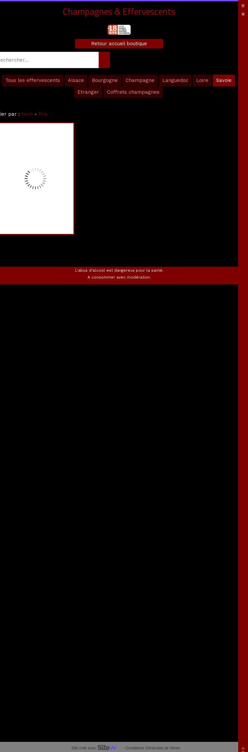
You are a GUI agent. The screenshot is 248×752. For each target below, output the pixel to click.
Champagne (140, 80)
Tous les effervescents (32, 80)
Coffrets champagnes (133, 92)
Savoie (224, 80)
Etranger (88, 92)
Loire (202, 80)
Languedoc (175, 80)
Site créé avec (96, 748)
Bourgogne (105, 80)
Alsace (76, 80)
